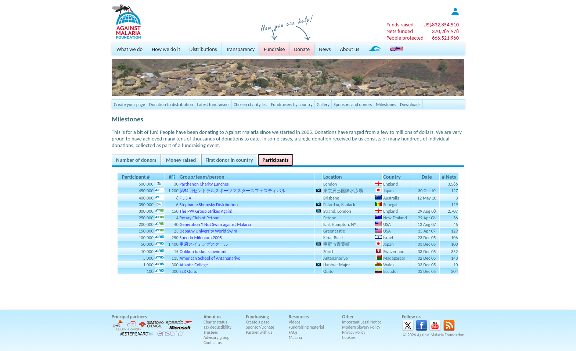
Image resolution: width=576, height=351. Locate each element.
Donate (302, 49)
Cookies (349, 337)
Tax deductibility (217, 327)
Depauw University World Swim (208, 231)
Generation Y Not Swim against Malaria (215, 224)
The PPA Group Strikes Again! (206, 211)
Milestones (386, 104)
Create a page (258, 322)
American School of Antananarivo (210, 258)
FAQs (293, 332)
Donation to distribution (171, 104)
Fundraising (257, 316)
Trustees (211, 332)
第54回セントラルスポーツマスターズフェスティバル (232, 190)
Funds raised (400, 24)
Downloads (410, 104)
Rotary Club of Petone (200, 217)
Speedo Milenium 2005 (201, 237)
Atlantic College (194, 264)
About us (349, 49)
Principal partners (129, 316)
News (325, 49)
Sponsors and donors (353, 104)
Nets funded (399, 31)
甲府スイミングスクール (204, 244)
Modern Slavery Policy (361, 327)
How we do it (166, 49)
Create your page (129, 104)
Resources (299, 316)
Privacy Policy (353, 332)
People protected (405, 37)
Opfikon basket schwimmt (203, 251)
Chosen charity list (250, 104)
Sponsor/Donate (260, 327)
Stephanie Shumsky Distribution (209, 204)
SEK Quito (189, 271)
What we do (129, 49)
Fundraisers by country (292, 104)
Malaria (295, 337)
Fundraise (274, 49)
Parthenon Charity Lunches (204, 184)
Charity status (215, 322)
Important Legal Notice (361, 322)
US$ (441, 24)
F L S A (185, 198)
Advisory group (217, 337)
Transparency (240, 49)
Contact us (213, 342)
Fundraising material (306, 327)
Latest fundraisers (213, 104)
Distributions (203, 49)
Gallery (323, 104)
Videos (294, 322)
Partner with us (259, 332)
